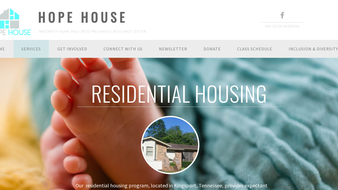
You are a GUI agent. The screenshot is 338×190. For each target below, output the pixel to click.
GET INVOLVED (72, 48)
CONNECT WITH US (123, 48)
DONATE (212, 48)
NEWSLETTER (173, 48)
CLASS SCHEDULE (254, 48)
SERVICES (31, 48)
